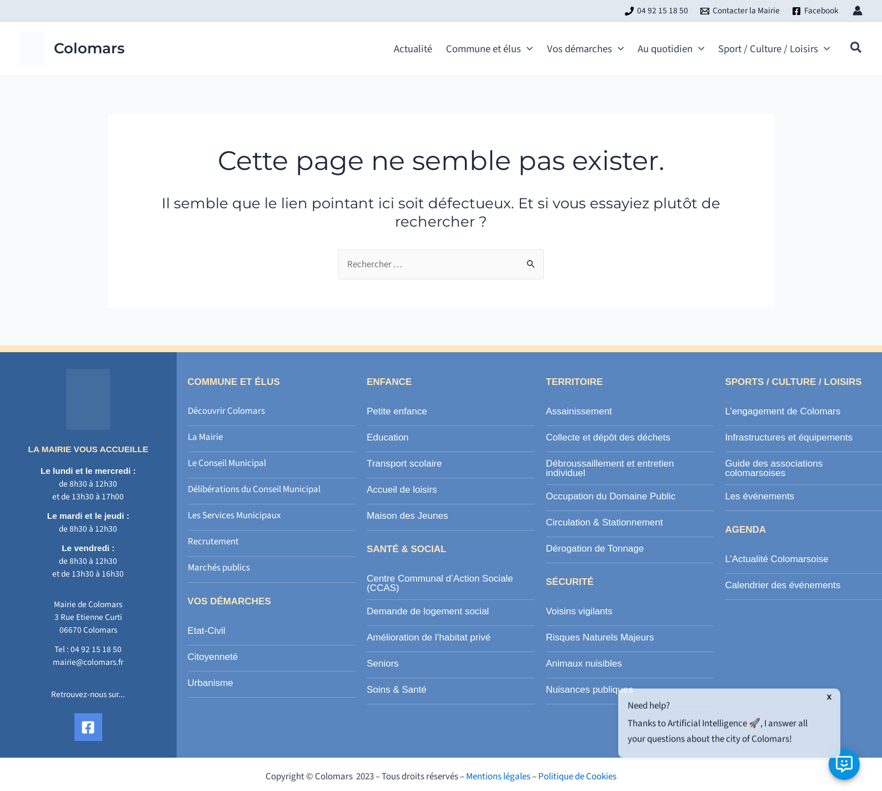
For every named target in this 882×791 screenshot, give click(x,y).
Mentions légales (498, 776)
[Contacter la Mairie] (740, 11)
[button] (856, 49)
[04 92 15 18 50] (656, 11)
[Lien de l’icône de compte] (858, 11)
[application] (527, 49)
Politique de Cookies (577, 776)
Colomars (89, 48)
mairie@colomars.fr (88, 662)
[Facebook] (815, 11)
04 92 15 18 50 (96, 649)
